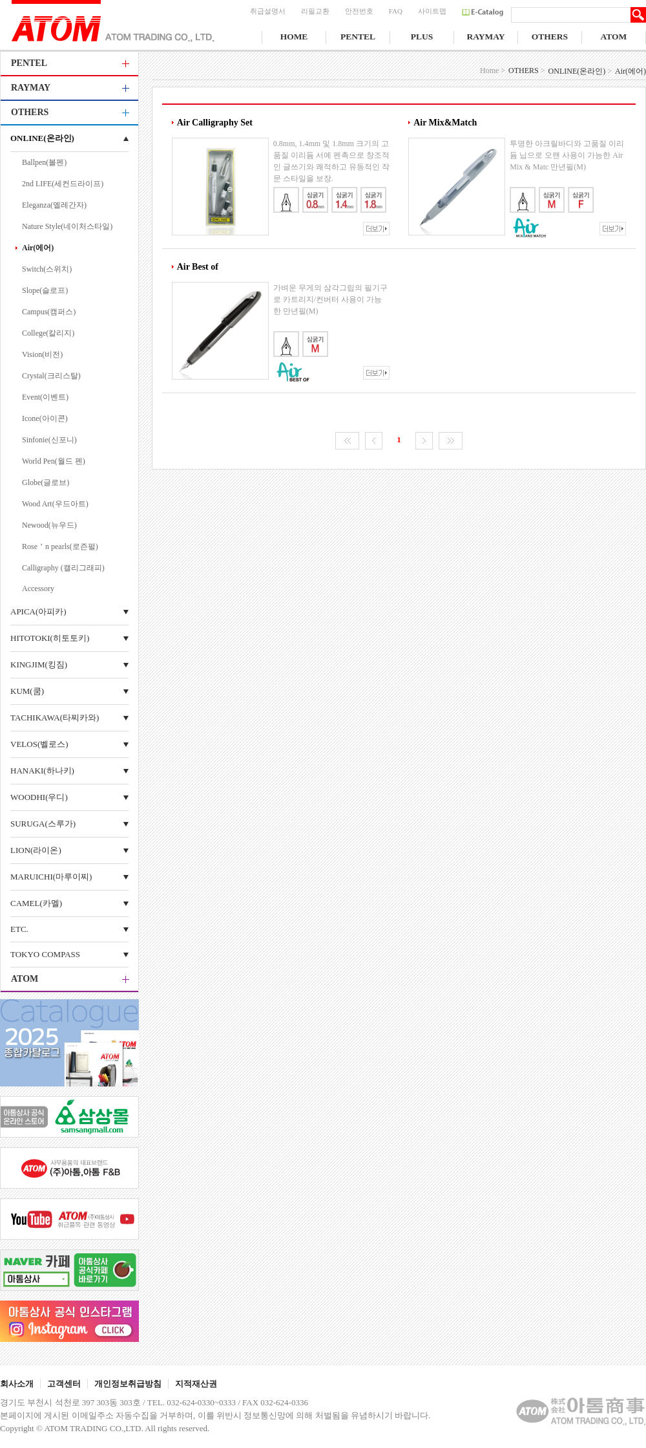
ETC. (19, 929)
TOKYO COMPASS (45, 954)
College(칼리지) (48, 333)
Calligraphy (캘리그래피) (63, 567)
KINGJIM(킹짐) (38, 664)
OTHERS (550, 36)
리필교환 (315, 11)
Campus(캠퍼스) (49, 311)
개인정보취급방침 (128, 1384)
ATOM (614, 36)
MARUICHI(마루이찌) (51, 876)
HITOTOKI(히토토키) (49, 638)
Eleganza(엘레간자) (54, 205)
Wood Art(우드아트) (55, 503)
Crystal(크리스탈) (51, 375)
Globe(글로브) (45, 482)
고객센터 (64, 1384)
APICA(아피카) (38, 611)
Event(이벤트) (45, 397)
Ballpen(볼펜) (44, 162)
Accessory (38, 588)
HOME (294, 36)
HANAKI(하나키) (42, 770)
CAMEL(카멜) (36, 903)
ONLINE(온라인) (42, 138)
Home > (492, 70)
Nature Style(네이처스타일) (67, 226)
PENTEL (357, 36)
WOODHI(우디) (39, 797)
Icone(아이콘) (45, 418)
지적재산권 (196, 1384)
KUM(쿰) (27, 691)
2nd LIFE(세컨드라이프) (62, 183)
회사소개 (17, 1384)
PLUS (422, 36)
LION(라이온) (35, 850)
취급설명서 (268, 11)
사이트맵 (432, 11)
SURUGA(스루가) (43, 823)
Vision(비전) (42, 354)
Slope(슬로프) (45, 290)
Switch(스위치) (47, 269)
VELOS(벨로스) (39, 744)
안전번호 (359, 11)
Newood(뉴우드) (49, 525)
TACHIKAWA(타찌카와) (54, 717)
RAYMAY (485, 36)
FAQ (395, 11)
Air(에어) (38, 247)
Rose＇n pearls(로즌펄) (60, 546)
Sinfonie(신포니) (49, 439)
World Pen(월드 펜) (53, 461)
